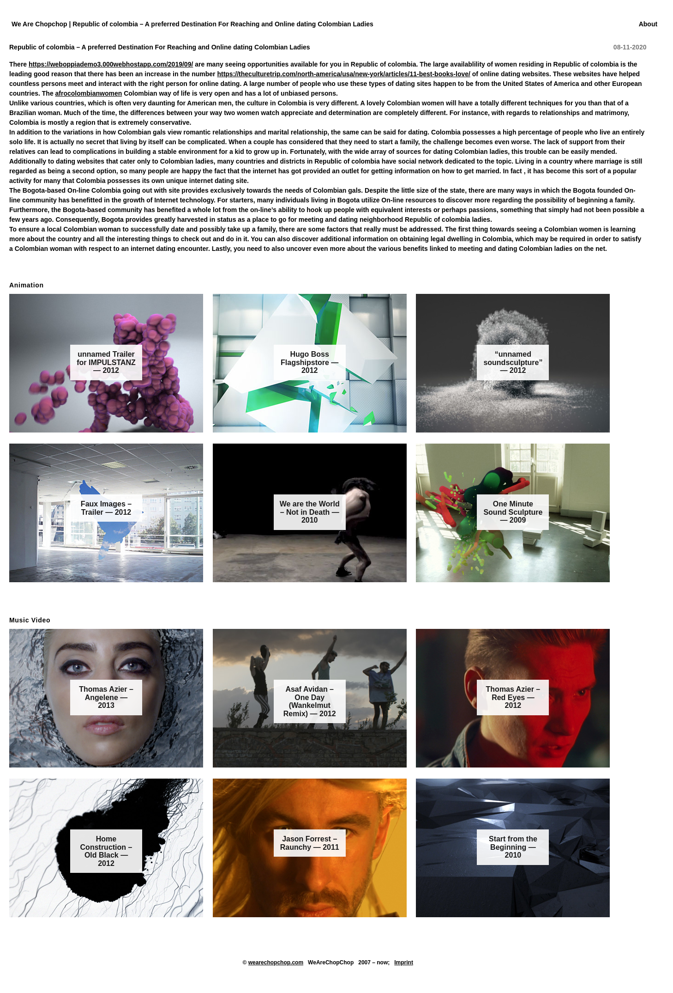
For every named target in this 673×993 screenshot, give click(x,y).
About (648, 24)
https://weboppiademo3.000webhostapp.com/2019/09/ (111, 64)
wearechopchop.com (275, 962)
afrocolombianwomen (88, 93)
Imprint (403, 962)
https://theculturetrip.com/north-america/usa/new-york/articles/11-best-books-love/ (343, 74)
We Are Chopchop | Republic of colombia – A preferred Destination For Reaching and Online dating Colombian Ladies (192, 24)
